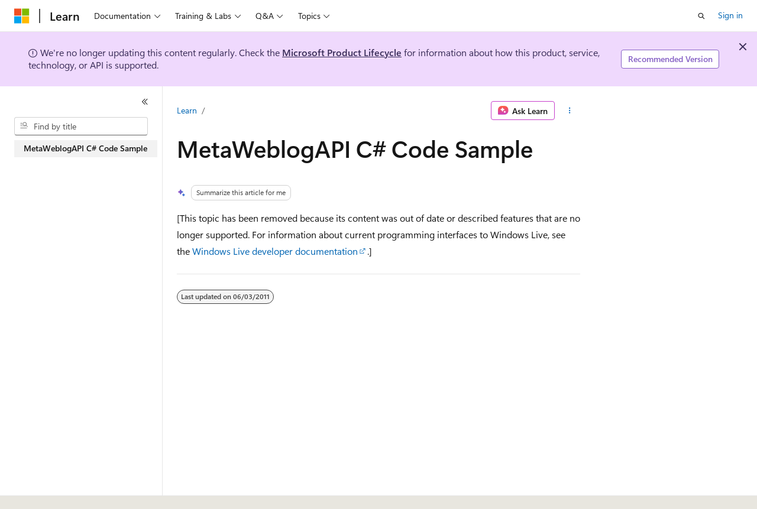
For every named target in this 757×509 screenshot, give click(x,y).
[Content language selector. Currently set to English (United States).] (68, 487)
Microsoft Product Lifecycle (342, 52)
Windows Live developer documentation (275, 251)
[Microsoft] (22, 16)
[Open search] (701, 16)
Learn (187, 110)
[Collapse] (144, 101)
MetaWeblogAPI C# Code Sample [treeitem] (85, 148)
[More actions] (569, 110)
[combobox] (81, 126)
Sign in (730, 15)
